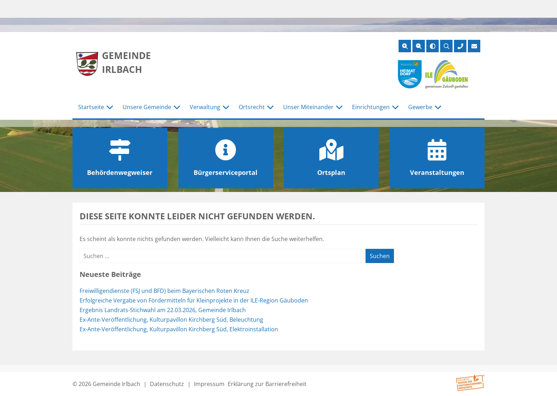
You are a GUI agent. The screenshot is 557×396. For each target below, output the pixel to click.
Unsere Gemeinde (147, 107)
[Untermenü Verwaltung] (226, 107)
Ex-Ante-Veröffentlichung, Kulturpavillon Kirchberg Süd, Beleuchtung (171, 319)
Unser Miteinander (308, 107)
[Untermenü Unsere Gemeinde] (177, 107)
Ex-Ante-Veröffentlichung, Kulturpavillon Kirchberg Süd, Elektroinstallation (179, 329)
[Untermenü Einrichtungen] (395, 107)
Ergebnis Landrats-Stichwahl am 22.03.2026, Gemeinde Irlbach (163, 310)
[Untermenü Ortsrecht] (270, 107)
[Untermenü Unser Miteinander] (339, 107)
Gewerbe (420, 107)
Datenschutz (167, 384)
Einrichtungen (371, 107)
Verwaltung (205, 107)
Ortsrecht (252, 107)
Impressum (209, 384)
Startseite (91, 107)
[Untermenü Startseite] (110, 107)
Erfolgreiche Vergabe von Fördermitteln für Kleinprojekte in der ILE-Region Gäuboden (194, 300)
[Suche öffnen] (446, 46)
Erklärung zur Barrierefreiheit (267, 384)
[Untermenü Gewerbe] (438, 107)
